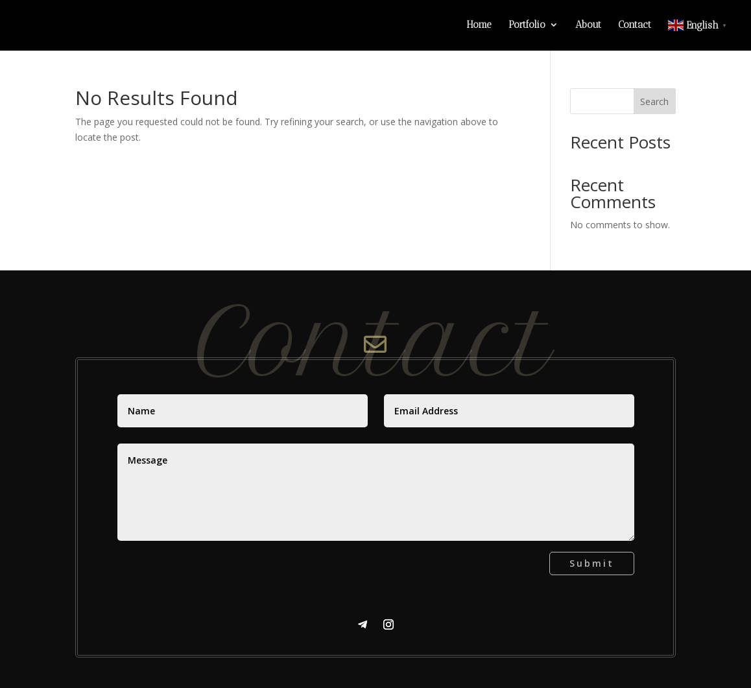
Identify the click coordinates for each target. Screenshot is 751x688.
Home (479, 25)
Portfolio (526, 25)
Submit (591, 563)
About (588, 25)
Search (654, 101)
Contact (634, 25)
